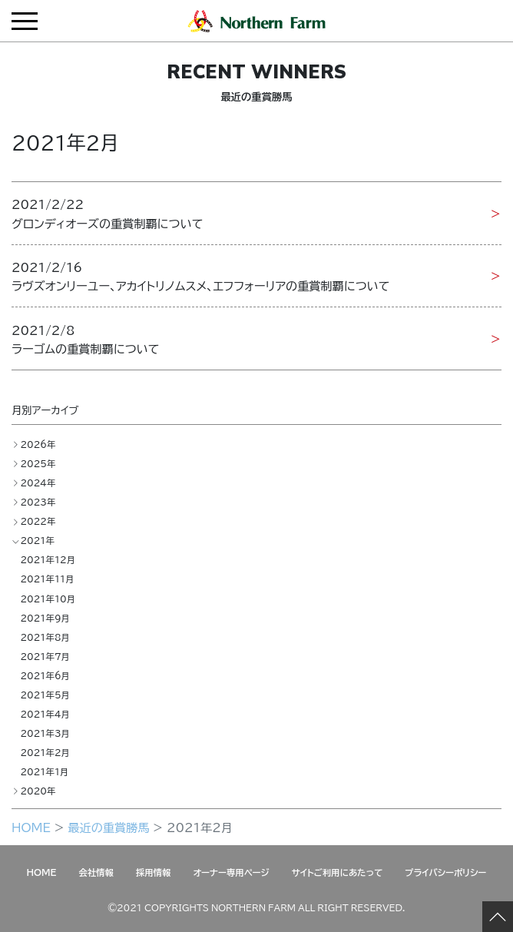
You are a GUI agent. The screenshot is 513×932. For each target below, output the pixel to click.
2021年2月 (45, 752)
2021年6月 (45, 675)
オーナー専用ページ (232, 872)
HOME (31, 827)
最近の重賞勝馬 (108, 827)
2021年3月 (45, 733)
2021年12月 (47, 559)
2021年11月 (47, 578)
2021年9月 (45, 618)
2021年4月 (45, 714)
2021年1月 (44, 771)
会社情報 (96, 872)
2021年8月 (45, 637)
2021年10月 (47, 598)
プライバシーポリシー (445, 872)
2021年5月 (45, 694)
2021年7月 (45, 656)
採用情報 (153, 872)
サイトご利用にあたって (337, 872)
